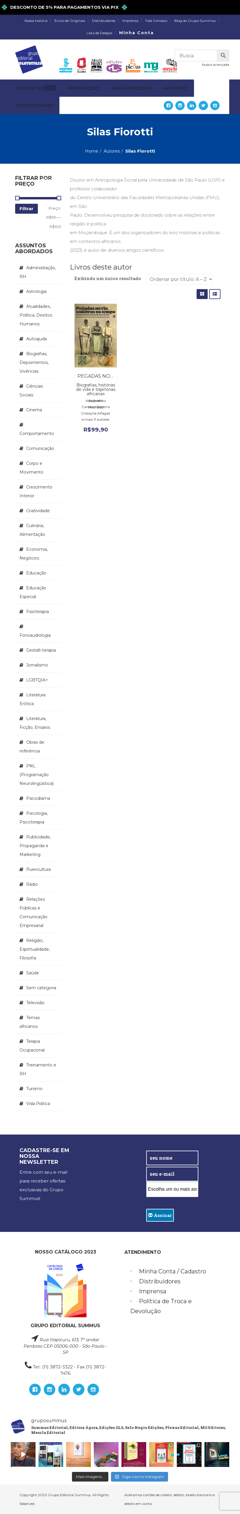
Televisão (35, 1002)
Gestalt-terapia (41, 650)
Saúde (32, 973)
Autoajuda (36, 338)
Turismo (34, 1088)
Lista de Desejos (99, 33)
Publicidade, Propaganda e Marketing (35, 845)
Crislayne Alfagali (95, 413)
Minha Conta (136, 33)
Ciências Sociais (31, 391)
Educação (36, 573)
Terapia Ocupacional (32, 1046)
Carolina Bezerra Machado (96, 407)
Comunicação (40, 448)
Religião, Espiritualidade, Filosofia (35, 949)
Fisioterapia (37, 611)
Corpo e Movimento (31, 468)
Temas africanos (30, 1022)
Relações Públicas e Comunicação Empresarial (33, 912)
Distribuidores (103, 21)
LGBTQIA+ (37, 680)
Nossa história (35, 21)
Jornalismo (37, 665)
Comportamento (37, 433)
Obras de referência (32, 747)
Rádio (32, 884)
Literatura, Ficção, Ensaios (35, 723)
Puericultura (38, 869)
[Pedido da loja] (179, 279)
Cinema (34, 409)
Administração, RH (38, 272)
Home (91, 151)
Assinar (160, 1215)
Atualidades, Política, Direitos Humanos (36, 315)
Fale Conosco (156, 21)
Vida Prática (38, 1103)
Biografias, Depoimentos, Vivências (34, 362)
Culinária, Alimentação (32, 530)
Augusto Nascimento (96, 400)
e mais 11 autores (95, 419)
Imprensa (130, 21)
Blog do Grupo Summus (195, 21)
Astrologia (36, 291)
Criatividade (38, 510)
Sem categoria (41, 987)
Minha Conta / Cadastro (172, 1271)
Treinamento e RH (38, 1069)
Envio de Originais (69, 21)
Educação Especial (33, 592)
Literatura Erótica (32, 699)
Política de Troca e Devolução (161, 1306)
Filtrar (26, 208)
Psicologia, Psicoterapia (34, 818)
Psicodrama (38, 798)
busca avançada (215, 64)
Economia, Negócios (34, 554)
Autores (112, 151)
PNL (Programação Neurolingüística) (37, 774)
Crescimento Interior (36, 491)
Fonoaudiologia (35, 635)
